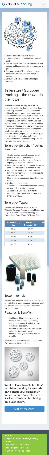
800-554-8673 (13, 451)
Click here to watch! (24, 409)
